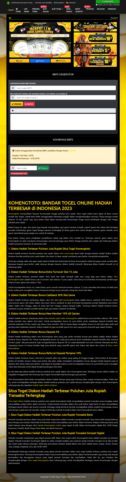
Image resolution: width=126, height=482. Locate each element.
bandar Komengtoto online (49, 425)
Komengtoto (14, 213)
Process (42, 168)
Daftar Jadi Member (43, 3)
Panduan (112, 9)
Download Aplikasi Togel (19, 3)
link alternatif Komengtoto (62, 300)
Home (18, 10)
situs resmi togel (67, 253)
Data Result (69, 10)
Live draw (26, 10)
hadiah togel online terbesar (45, 385)
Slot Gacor (46, 10)
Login (19, 61)
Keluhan (101, 9)
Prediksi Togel (35, 10)
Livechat (70, 3)
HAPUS (29, 104)
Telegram (59, 3)
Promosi (90, 9)
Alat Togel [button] (57, 9)
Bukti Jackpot (79, 10)
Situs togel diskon (16, 401)
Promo (40, 61)
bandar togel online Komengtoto (63, 318)
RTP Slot (60, 61)
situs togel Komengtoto (38, 460)
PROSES (16, 104)
